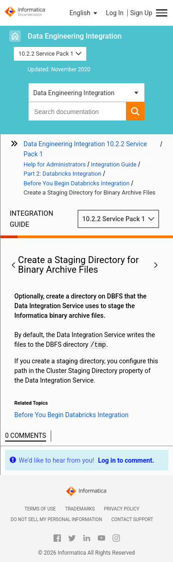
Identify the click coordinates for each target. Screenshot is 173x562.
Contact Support (132, 519)
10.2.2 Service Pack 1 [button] (50, 53)
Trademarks (80, 508)
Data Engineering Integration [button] (73, 93)
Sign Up (141, 13)
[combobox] (77, 111)
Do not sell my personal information (56, 519)
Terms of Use (40, 508)
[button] (84, 13)
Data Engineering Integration (75, 36)
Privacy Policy (121, 508)
